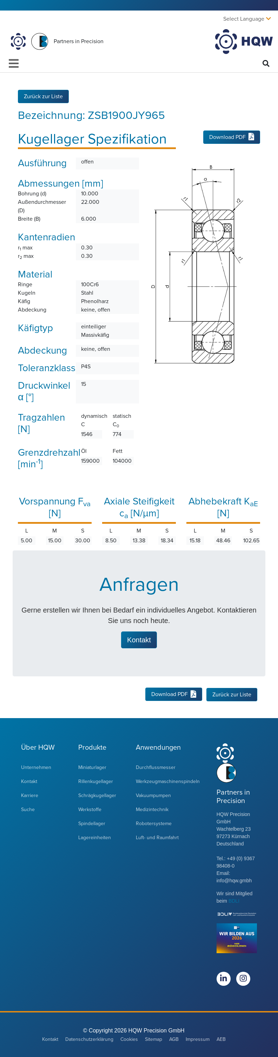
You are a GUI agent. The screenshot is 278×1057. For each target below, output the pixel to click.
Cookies (129, 1039)
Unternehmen (36, 767)
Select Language (243, 18)
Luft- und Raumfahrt (157, 837)
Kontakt (29, 781)
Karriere (29, 795)
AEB (221, 1039)
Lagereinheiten (94, 837)
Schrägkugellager (97, 795)
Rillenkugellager (95, 781)
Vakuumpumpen (153, 795)
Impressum (198, 1039)
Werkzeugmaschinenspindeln (168, 781)
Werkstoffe (89, 809)
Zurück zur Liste (43, 96)
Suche (28, 809)
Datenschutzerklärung (89, 1039)
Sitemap (153, 1039)
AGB (174, 1039)
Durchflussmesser (156, 767)
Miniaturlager (92, 767)
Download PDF (231, 137)
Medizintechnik (152, 809)
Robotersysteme (154, 823)
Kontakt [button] (139, 640)
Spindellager (91, 823)
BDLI (234, 900)
